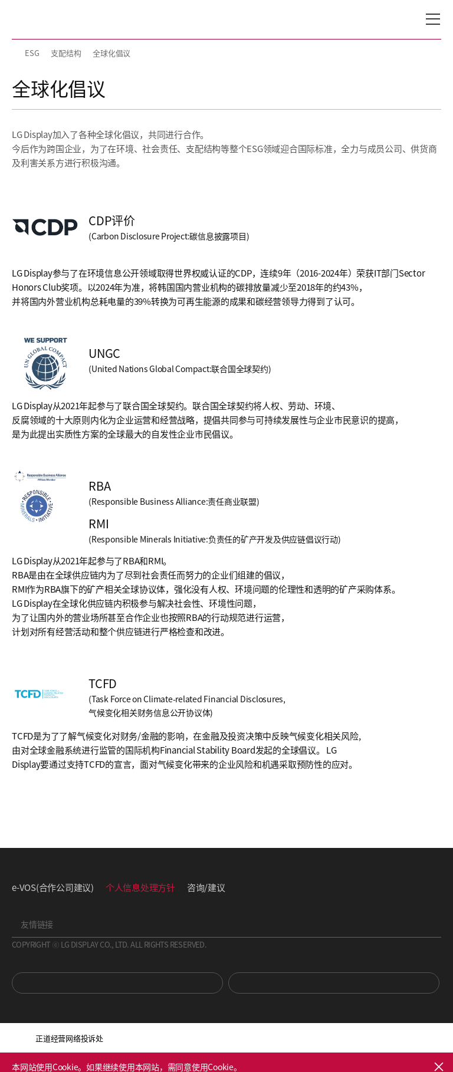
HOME (16, 53)
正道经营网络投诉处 (69, 1038)
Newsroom (334, 983)
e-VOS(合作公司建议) (53, 887)
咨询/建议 (206, 887)
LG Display (61, 19)
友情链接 (37, 924)
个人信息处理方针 (140, 887)
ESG (32, 52)
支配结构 (66, 52)
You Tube (117, 983)
